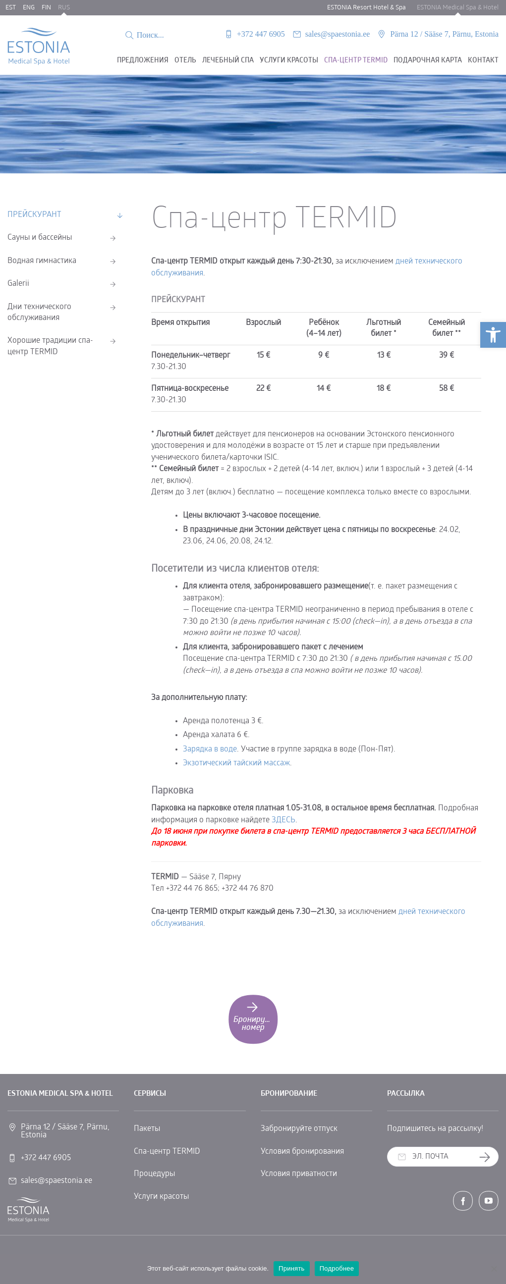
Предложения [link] (143, 60)
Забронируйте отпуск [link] (299, 1129)
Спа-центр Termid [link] (356, 60)
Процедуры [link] (154, 1174)
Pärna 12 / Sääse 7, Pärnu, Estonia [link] (444, 34)
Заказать (488, 1157)
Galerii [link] (18, 284)
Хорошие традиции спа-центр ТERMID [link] (50, 346)
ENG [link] (29, 7)
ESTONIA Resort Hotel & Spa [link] (366, 7)
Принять (292, 1268)
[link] (493, 335)
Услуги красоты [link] (289, 60)
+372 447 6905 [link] (261, 34)
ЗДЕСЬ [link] (283, 820)
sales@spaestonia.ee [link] (337, 34)
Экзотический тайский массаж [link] (236, 763)
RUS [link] (64, 7)
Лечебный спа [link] (228, 60)
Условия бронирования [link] (302, 1152)
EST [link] (10, 7)
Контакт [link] (483, 60)
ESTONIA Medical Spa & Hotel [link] (458, 7)
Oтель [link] (185, 60)
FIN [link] (46, 7)
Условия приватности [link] (299, 1174)
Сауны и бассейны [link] (39, 238)
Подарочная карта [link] (428, 60)
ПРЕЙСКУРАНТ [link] (34, 215)
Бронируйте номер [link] (255, 1016)
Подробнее (337, 1268)
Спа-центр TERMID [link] (167, 1152)
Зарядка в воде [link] (210, 749)
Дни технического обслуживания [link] (39, 312)
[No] (494, 1269)
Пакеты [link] (147, 1129)
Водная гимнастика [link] (41, 261)
